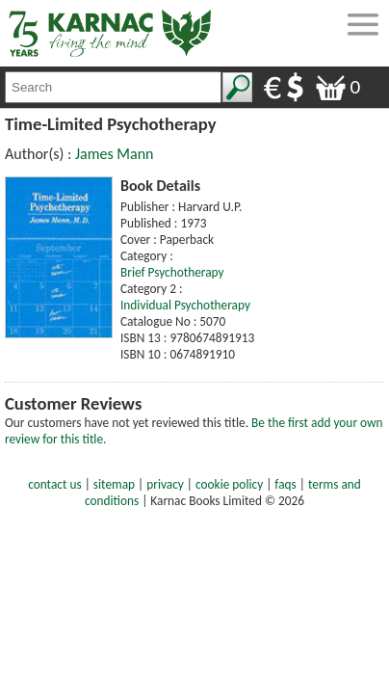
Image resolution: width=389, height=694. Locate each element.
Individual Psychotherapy (185, 305)
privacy (165, 484)
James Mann (114, 154)
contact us (54, 484)
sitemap (114, 484)
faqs (285, 484)
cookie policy (229, 484)
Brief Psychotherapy (172, 272)
